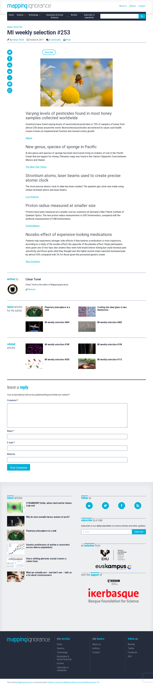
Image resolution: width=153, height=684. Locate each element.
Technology (62, 647)
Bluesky (131, 639)
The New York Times (36, 167)
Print (68, 40)
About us (96, 639)
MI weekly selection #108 (57, 345)
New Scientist (33, 261)
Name (10, 431)
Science (60, 643)
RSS (130, 651)
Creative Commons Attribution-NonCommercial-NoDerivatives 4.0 (73, 678)
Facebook (132, 647)
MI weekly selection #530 (57, 360)
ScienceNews (33, 226)
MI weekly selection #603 (109, 322)
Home (59, 639)
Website (32, 290)
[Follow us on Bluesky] (89, 505)
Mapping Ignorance (25, 678)
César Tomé (18, 40)
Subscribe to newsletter (63, 664)
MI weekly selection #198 (109, 345)
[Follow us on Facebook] (121, 505)
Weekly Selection (14, 27)
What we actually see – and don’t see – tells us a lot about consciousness (49, 574)
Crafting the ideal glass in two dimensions (112, 309)
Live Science (32, 197)
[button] (9, 52)
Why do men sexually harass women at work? (48, 517)
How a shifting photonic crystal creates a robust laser (46, 560)
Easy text (33, 52)
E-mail (11, 442)
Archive (60, 658)
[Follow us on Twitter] (105, 505)
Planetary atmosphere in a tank (57, 309)
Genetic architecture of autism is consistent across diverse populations (48, 546)
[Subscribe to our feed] (137, 505)
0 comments (55, 40)
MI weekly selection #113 (109, 360)
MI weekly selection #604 (57, 322)
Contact (96, 647)
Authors (96, 643)
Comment (12, 400)
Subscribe (138, 532)
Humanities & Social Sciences (64, 653)
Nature (29, 138)
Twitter (131, 643)
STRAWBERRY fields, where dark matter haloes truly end (49, 504)
